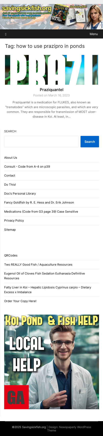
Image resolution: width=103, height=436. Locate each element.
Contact (9, 175)
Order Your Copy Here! (20, 301)
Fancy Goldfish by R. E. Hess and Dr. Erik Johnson (39, 202)
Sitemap (10, 229)
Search (10, 131)
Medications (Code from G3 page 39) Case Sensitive (41, 211)
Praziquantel (51, 89)
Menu (94, 34)
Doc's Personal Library (20, 193)
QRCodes (10, 255)
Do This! (10, 184)
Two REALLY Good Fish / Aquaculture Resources (38, 264)
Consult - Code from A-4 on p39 (27, 166)
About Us (10, 157)
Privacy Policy (14, 220)
